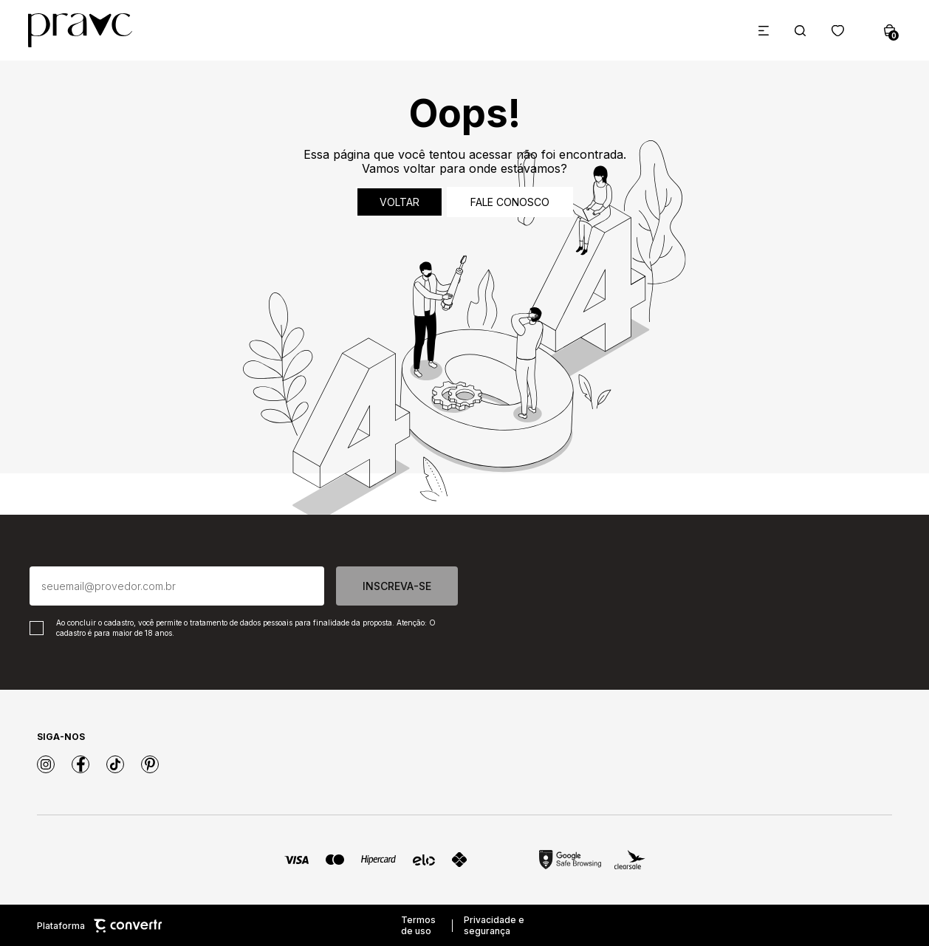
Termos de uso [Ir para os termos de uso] (418, 925)
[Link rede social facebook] (80, 764)
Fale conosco (509, 202)
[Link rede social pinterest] (150, 764)
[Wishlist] (838, 30)
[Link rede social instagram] (46, 764)
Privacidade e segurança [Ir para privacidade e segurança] (494, 925)
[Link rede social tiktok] (115, 764)
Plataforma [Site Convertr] (99, 926)
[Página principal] (80, 30)
